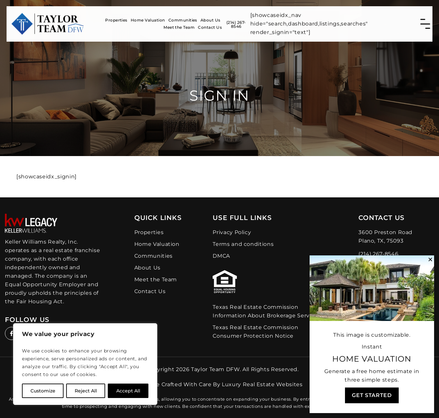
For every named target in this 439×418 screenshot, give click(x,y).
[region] (85, 364)
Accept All (128, 391)
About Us (210, 17)
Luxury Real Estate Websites (262, 384)
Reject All (86, 391)
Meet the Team (179, 25)
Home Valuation (148, 17)
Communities (182, 17)
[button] (430, 259)
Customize (42, 391)
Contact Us (210, 25)
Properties (116, 17)
